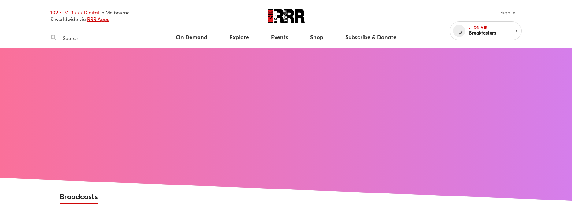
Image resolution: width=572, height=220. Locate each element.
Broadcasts (79, 196)
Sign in (507, 12)
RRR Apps (98, 19)
